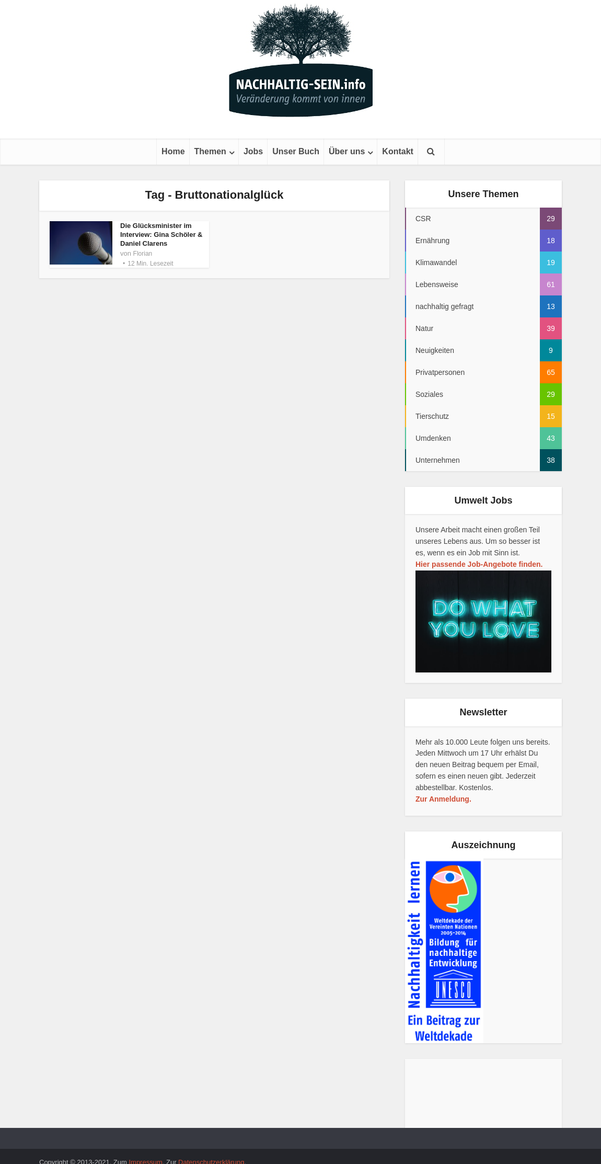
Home (172, 151)
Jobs (253, 151)
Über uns (347, 151)
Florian (143, 253)
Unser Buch (295, 151)
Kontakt (397, 151)
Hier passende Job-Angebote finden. (478, 564)
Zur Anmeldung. (443, 799)
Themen (210, 151)
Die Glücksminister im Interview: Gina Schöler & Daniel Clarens (161, 234)
